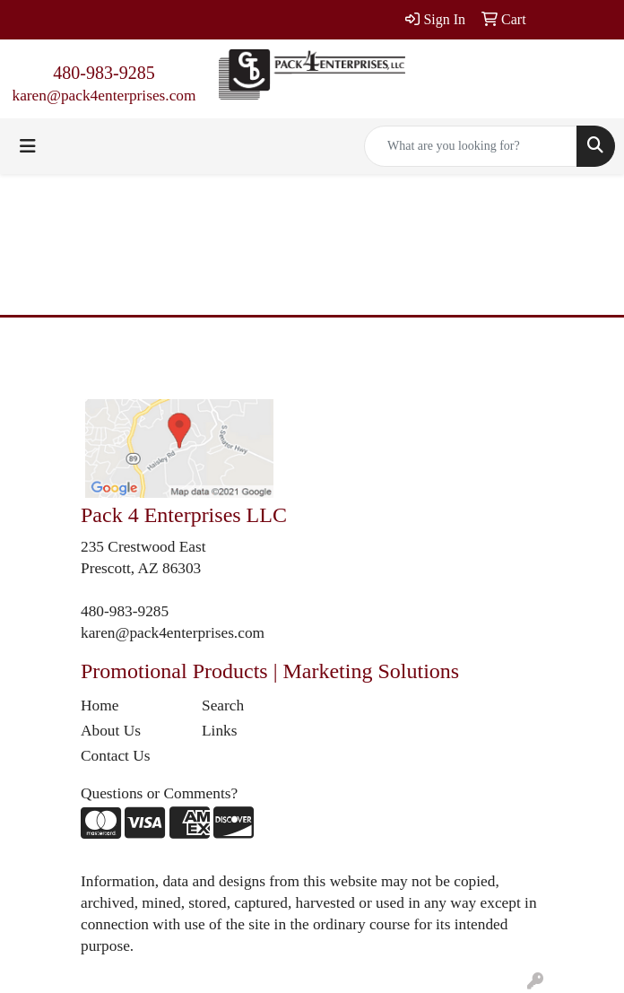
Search (223, 705)
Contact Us (116, 755)
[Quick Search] (470, 146)
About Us (111, 730)
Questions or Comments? (159, 793)
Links (219, 730)
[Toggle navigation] (28, 146)
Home (99, 705)
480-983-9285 (103, 73)
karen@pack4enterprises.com (103, 95)
